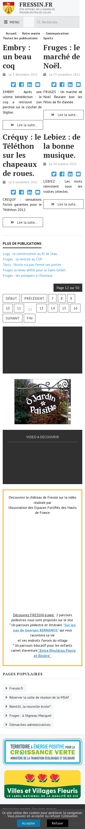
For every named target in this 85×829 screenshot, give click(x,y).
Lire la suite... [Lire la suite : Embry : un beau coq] (22, 125)
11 (19, 308)
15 (64, 308)
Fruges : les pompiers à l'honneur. (28, 275)
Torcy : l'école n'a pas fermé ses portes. (32, 264)
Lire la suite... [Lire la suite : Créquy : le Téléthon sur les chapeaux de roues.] (22, 222)
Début (11, 298)
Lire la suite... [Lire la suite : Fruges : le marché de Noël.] (63, 114)
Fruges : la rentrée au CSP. (22, 259)
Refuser (57, 823)
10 (8, 308)
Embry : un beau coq (17, 56)
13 (41, 308)
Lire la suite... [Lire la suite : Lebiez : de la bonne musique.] (63, 204)
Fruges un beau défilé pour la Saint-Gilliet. (34, 270)
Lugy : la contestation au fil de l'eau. (30, 253)
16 (75, 308)
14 (53, 308)
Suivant (12, 318)
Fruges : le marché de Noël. (61, 56)
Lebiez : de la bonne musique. (61, 146)
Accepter (28, 823)
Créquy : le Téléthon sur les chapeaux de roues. (22, 155)
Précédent (34, 298)
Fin (29, 318)
